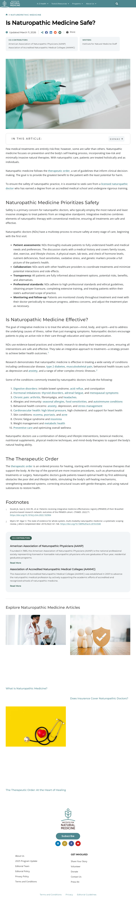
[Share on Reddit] (55, 32)
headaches (69, 397)
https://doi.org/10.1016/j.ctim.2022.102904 (30, 515)
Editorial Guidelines (86, 894)
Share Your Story (79, 861)
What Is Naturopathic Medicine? (26, 688)
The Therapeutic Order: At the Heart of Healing (36, 790)
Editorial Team (22, 866)
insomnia (56, 419)
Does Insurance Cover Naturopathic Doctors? (99, 698)
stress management (90, 406)
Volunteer (75, 866)
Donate (74, 871)
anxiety (33, 371)
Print (72, 32)
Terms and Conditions (26, 881)
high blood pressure (53, 410)
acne (64, 414)
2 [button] (96, 370)
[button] (117, 4)
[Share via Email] (59, 32)
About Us (19, 855)
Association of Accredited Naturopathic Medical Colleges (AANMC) (42, 47)
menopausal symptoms (104, 393)
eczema (37, 414)
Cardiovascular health (26, 410)
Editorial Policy (22, 871)
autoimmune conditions (108, 401)
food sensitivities (76, 401)
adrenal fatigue (74, 393)
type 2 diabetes (55, 366)
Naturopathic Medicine (26, 15)
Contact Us (76, 876)
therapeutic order (59, 170)
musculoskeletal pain (79, 366)
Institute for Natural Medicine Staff (99, 44)
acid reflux (76, 388)
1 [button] (48, 352)
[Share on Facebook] (46, 32)
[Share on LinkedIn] (51, 32)
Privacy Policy (22, 876)
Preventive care (23, 427)
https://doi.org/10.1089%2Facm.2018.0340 (80, 524)
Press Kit (75, 881)
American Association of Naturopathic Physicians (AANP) (37, 44)
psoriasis (49, 414)
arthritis (35, 397)
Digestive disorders (25, 388)
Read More (15, 563)
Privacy (69, 894)
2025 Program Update (26, 861)
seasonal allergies (53, 401)
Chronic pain (21, 397)
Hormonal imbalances (26, 393)
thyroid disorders (52, 393)
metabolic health (54, 423)
